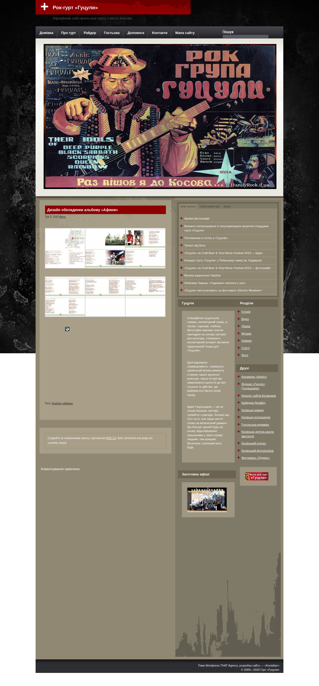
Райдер (90, 33)
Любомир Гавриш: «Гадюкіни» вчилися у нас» (215, 283)
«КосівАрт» (271, 665)
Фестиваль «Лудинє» (255, 457)
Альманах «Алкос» (254, 376)
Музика (246, 333)
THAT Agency (229, 665)
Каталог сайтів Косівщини (258, 395)
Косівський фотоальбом (257, 450)
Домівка (46, 33)
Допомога (136, 33)
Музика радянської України (202, 275)
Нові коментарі (210, 206)
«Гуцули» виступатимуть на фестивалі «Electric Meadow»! (223, 290)
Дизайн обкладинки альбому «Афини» (82, 210)
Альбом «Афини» (62, 403)
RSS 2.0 (111, 438)
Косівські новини (252, 410)
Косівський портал (253, 443)
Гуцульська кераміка (255, 424)
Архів (227, 206)
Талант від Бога (194, 245)
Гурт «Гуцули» (269, 669)
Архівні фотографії (196, 218)
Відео (245, 319)
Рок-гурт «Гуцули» (75, 7)
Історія (245, 311)
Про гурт (68, 33)
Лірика (245, 326)
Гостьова (112, 33)
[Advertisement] (84, 369)
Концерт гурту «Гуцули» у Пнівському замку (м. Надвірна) (223, 260)
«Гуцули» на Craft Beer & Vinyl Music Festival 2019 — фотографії (227, 268)
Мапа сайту (185, 33)
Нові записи (188, 206)
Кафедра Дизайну (253, 402)
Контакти (159, 33)
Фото (63, 216)
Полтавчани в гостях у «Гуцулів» (206, 238)
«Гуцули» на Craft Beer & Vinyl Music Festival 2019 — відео (223, 253)
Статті (245, 348)
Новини (246, 340)
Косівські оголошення (255, 417)
